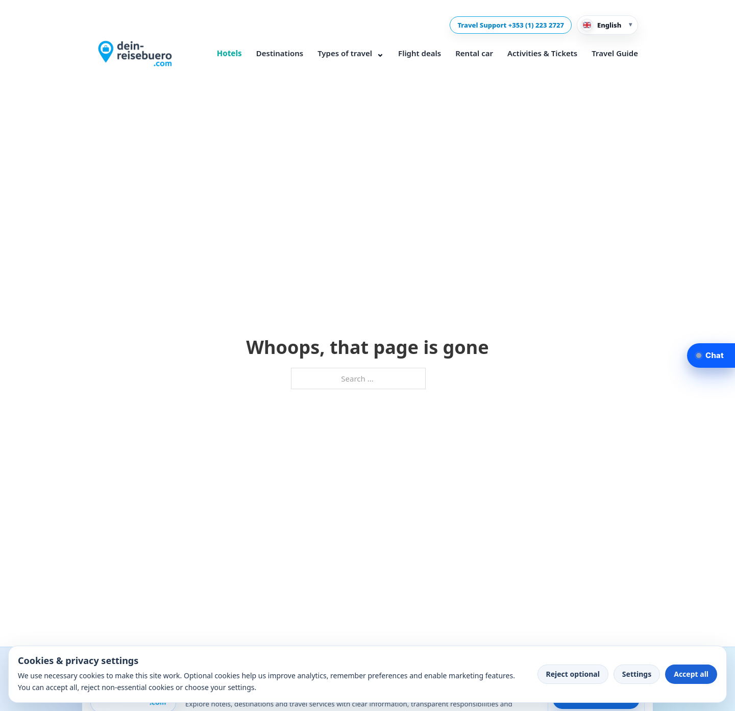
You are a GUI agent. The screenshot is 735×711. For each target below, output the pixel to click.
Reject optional (573, 674)
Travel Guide (615, 53)
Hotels (229, 53)
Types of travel (350, 53)
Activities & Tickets (542, 53)
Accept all (691, 674)
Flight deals (419, 53)
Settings (636, 674)
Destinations (279, 53)
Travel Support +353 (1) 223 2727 (510, 25)
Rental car (474, 53)
